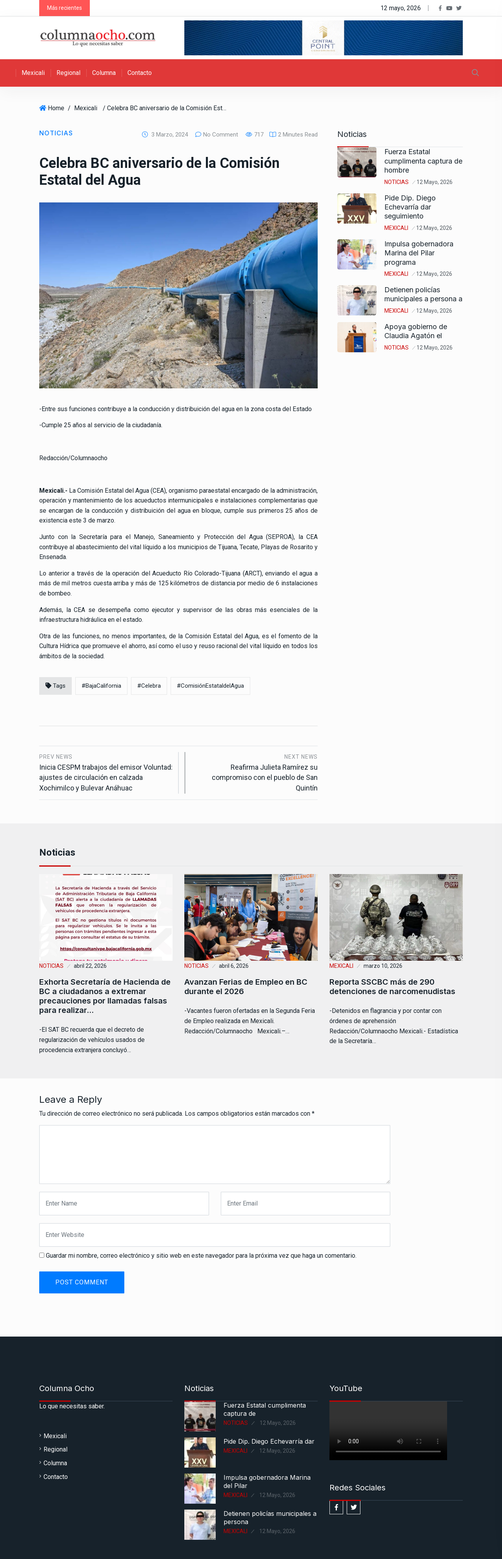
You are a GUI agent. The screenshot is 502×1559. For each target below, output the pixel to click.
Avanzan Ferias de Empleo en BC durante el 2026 (245, 986)
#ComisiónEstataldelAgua (210, 685)
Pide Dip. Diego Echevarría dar (269, 1441)
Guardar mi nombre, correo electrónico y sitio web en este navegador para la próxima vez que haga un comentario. (201, 1255)
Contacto (139, 72)
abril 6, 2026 (234, 966)
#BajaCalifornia (101, 685)
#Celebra (149, 685)
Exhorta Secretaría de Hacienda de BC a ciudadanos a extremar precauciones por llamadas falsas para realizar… (105, 996)
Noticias (56, 133)
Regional (68, 72)
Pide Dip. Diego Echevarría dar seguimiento (410, 207)
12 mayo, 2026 (435, 182)
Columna (104, 72)
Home (56, 108)
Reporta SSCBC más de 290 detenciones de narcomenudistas (392, 986)
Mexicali (33, 72)
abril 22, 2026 (90, 966)
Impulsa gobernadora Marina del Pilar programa (418, 253)
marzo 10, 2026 (383, 966)
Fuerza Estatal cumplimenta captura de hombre (423, 161)
